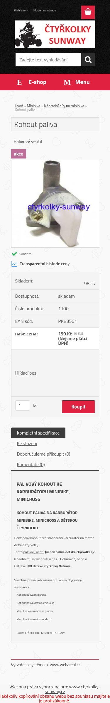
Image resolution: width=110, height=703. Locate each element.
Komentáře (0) (31, 464)
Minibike (33, 106)
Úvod (19, 106)
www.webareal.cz (65, 664)
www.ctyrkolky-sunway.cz (73, 689)
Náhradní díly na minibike (64, 106)
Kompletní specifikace (38, 432)
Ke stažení (27, 443)
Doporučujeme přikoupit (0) (43, 453)
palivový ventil (33, 552)
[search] (88, 59)
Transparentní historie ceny (40, 264)
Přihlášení (21, 10)
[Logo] (55, 34)
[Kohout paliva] (55, 162)
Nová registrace (44, 10)
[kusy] (22, 405)
